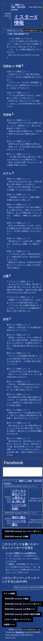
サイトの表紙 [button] (9, 593)
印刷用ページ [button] (9, 625)
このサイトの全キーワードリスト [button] (17, 619)
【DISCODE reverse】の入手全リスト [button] (20, 609)
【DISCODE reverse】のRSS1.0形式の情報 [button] (22, 614)
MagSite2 (20, 632)
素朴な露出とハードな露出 (19, 521)
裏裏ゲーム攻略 (25, 481)
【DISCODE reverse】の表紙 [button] (16, 536)
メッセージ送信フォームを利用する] (21, 553)
